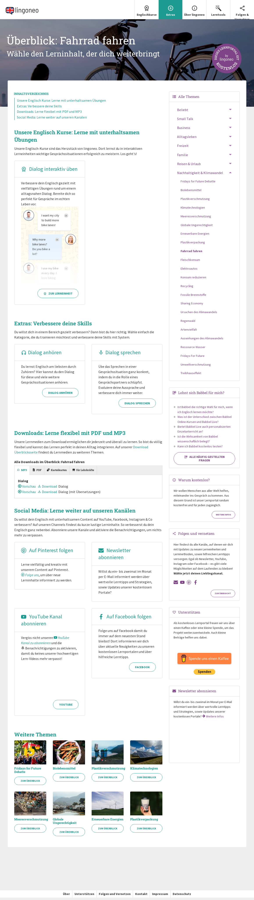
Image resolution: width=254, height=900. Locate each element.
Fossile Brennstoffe (193, 297)
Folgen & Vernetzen (242, 10)
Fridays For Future (192, 358)
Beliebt (182, 112)
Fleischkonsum (190, 262)
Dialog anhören (41, 354)
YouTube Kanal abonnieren (41, 623)
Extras (170, 8)
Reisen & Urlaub (189, 166)
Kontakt (141, 896)
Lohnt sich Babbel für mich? (201, 395)
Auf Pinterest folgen (47, 552)
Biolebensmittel (64, 771)
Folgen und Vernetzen (115, 896)
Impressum (160, 896)
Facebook (142, 670)
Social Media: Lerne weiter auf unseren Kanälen (52, 119)
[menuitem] (146, 11)
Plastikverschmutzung (108, 771)
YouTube (66, 707)
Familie (182, 157)
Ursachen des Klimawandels (199, 314)
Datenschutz (182, 896)
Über (66, 896)
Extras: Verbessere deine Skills (39, 108)
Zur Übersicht (223, 596)
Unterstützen (84, 896)
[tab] (22, 472)
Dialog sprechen (119, 354)
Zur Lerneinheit (58, 296)
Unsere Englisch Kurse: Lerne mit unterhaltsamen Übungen (61, 103)
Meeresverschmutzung (30, 822)
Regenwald (188, 323)
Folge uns (30, 577)
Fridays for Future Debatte (27, 772)
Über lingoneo (194, 8)
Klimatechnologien (144, 771)
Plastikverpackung (144, 822)
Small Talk (185, 121)
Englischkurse (146, 8)
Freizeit (183, 148)
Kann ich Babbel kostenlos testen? (200, 449)
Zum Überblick (30, 783)
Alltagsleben (187, 139)
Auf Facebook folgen (124, 619)
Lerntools (218, 8)
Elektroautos (189, 271)
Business (183, 130)
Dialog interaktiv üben (49, 171)
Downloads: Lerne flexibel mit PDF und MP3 (49, 114)
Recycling (187, 288)
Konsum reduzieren (193, 280)
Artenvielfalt (189, 332)
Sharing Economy (192, 306)
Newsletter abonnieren (114, 556)
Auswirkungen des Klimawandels (202, 341)
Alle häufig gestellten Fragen (204, 461)
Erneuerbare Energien (107, 822)
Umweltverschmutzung (196, 367)
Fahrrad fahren (191, 253)
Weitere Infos (223, 517)
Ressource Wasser (193, 349)
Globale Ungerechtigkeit (64, 823)
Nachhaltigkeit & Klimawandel (200, 175)
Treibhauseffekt (191, 375)
